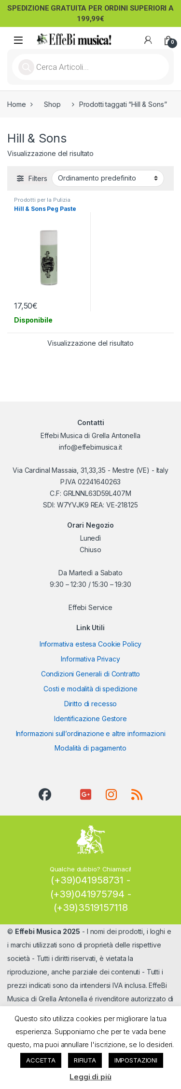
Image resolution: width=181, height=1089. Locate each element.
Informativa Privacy (90, 659)
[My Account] (148, 40)
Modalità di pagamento (90, 748)
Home (16, 104)
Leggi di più (90, 1076)
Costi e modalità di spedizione (90, 689)
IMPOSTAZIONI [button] (135, 1060)
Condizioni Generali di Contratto (90, 674)
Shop (52, 104)
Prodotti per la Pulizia (42, 199)
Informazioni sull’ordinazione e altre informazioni (91, 733)
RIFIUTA (85, 1060)
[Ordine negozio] (108, 178)
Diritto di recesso (90, 704)
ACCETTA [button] (41, 1060)
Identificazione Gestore (90, 718)
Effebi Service (90, 607)
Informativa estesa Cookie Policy (91, 644)
